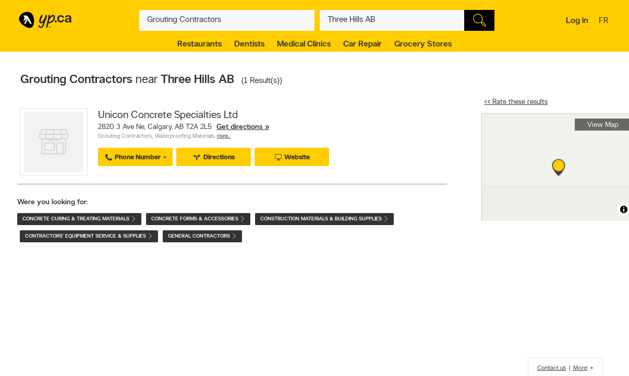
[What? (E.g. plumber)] (226, 20)
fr (605, 21)
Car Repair (362, 44)
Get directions (239, 127)
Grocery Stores (423, 44)
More (580, 368)
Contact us (551, 368)
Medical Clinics (304, 44)
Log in (577, 21)
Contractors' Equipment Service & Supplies (89, 236)
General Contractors (202, 236)
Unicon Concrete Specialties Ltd (168, 115)
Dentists (249, 44)
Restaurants (199, 44)
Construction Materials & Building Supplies (324, 219)
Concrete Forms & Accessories (198, 219)
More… (224, 136)
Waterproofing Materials (184, 136)
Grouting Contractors (125, 136)
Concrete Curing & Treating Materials (79, 219)
